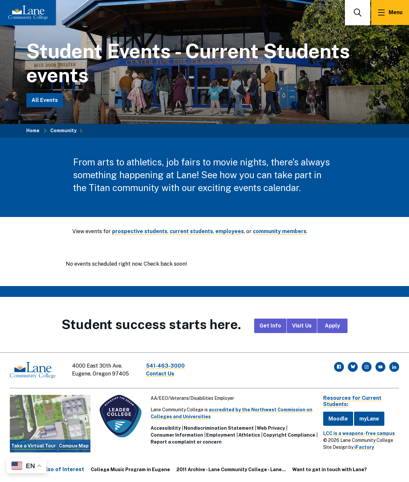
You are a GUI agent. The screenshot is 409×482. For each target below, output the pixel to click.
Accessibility (165, 427)
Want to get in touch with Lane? (329, 469)
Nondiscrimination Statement (218, 427)
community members (282, 231)
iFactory (363, 446)
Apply (332, 326)
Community (63, 130)
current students (193, 231)
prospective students (140, 231)
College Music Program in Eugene (130, 469)
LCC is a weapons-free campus (358, 433)
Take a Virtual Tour (33, 445)
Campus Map (74, 445)
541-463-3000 (165, 366)
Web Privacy (270, 427)
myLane (368, 418)
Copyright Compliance (176, 441)
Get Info (270, 326)
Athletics (249, 434)
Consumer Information (176, 434)
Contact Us (160, 374)
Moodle (337, 418)
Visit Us (302, 326)
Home (32, 130)
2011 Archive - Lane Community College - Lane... (231, 469)
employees (231, 231)
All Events (45, 100)
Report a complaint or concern (241, 441)
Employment (220, 434)
